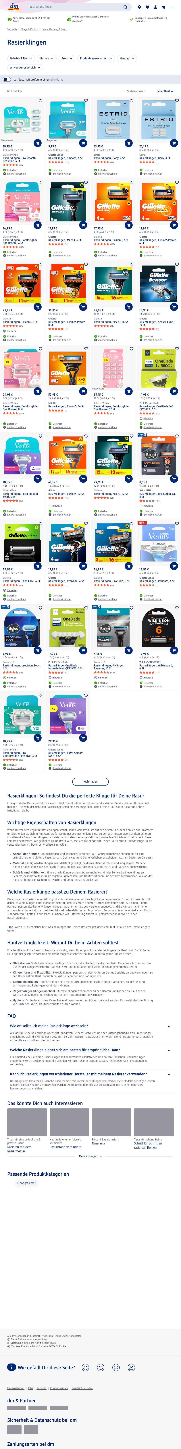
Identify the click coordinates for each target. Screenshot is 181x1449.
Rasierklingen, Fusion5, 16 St (66, 406)
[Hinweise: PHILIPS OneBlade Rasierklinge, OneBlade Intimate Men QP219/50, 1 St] (55, 677)
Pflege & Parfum (29, 29)
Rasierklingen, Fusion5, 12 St (66, 494)
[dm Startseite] (13, 7)
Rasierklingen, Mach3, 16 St (111, 322)
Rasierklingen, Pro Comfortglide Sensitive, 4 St (20, 755)
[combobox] (79, 7)
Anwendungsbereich (23, 67)
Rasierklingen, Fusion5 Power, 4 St (158, 242)
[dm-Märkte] (139, 7)
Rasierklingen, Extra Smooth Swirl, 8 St (65, 755)
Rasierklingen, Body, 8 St (154, 158)
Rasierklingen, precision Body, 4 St (21, 667)
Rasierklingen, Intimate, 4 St (156, 581)
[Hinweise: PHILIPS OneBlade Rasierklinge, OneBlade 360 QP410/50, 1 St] (146, 418)
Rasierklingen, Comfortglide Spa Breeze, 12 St (111, 408)
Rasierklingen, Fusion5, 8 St (20, 322)
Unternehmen (15, 1388)
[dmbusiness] (37, 1408)
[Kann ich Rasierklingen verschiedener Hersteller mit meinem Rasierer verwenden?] (90, 1074)
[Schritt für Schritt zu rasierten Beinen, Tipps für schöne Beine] (154, 1130)
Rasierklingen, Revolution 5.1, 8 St (157, 495)
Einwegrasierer (26, 1183)
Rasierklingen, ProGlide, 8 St (111, 581)
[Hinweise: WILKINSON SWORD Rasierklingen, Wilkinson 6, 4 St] (146, 677)
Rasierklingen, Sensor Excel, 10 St (156, 324)
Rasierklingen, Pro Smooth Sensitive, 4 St (19, 160)
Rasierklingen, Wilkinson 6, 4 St (156, 667)
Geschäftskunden (82, 1388)
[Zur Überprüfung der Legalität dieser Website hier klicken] (31, 1429)
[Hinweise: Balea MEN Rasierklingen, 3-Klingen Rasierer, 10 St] (100, 677)
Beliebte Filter (18, 58)
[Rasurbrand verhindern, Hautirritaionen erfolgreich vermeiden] (69, 1130)
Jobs (30, 1388)
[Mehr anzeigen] (90, 1156)
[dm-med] (59, 1408)
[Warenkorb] (163, 7)
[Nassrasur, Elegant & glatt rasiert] (112, 1130)
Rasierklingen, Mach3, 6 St (64, 240)
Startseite (12, 29)
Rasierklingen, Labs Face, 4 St (21, 581)
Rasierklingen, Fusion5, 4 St (111, 240)
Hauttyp (125, 58)
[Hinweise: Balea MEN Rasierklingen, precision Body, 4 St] (9, 677)
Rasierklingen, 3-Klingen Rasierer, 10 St (109, 667)
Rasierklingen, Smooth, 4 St (65, 158)
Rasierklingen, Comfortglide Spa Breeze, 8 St (20, 408)
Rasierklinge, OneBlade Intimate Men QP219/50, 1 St (65, 667)
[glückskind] (16, 1408)
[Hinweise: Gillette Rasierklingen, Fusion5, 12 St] (55, 506)
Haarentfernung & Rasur (54, 29)
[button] (171, 7)
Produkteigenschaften (93, 58)
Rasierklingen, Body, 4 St (109, 158)
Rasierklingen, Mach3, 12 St (111, 494)
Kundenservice (59, 1388)
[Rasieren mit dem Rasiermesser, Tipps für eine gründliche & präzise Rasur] (27, 1130)
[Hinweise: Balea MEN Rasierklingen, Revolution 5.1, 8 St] (146, 506)
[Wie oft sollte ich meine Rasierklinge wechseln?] (90, 1026)
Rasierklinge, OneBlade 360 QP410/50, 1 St (156, 408)
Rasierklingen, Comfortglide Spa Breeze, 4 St (20, 242)
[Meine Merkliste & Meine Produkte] (147, 7)
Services (41, 1388)
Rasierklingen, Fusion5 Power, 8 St (67, 324)
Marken (44, 58)
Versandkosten (73, 1336)
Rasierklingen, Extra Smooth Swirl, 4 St (20, 495)
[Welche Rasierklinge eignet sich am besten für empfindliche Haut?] (90, 1050)
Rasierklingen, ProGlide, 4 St (66, 581)
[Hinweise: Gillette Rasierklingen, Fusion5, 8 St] (9, 331)
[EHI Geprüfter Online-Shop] (14, 1429)
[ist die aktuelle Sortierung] (161, 91)
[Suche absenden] (125, 7)
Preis (64, 58)
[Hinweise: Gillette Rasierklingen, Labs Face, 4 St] (9, 590)
